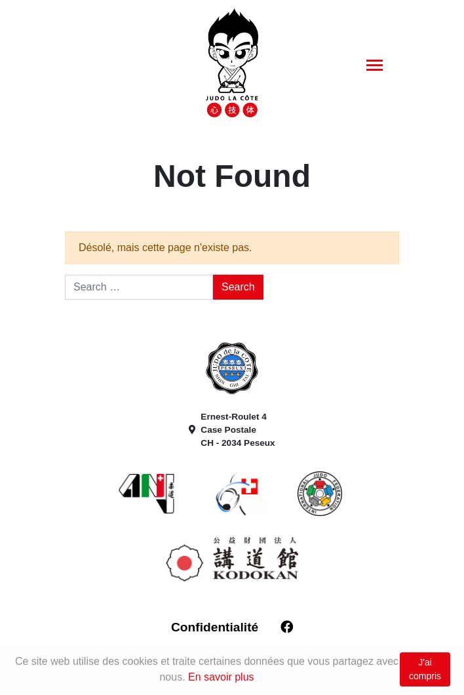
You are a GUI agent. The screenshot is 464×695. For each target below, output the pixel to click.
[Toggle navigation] (374, 64)
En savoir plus (221, 677)
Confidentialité (214, 627)
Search (238, 286)
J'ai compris (425, 669)
